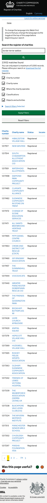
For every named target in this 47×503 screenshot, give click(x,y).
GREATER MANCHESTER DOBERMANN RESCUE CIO (18, 287)
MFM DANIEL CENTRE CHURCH (18, 238)
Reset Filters (23, 120)
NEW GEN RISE (18, 146)
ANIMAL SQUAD (15, 329)
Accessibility (13, 487)
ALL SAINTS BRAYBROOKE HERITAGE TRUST (18, 227)
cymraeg (38, 13)
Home (9, 23)
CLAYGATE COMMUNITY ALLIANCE (18, 191)
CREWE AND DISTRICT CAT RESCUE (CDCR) (18, 250)
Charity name (12, 83)
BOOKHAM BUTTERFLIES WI (18, 311)
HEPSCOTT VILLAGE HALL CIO (18, 338)
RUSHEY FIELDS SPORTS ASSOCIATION (18, 357)
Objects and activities (15, 100)
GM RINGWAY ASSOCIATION (18, 259)
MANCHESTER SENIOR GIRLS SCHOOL (18, 428)
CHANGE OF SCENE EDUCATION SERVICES (17, 215)
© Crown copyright (37, 497)
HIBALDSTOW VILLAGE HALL (18, 139)
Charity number (13, 78)
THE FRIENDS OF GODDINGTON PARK (18, 300)
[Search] (23, 50)
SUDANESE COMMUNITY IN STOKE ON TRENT (18, 202)
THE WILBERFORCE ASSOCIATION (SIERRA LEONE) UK (18, 395)
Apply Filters (23, 113)
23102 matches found (12, 62)
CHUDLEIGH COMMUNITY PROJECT (18, 438)
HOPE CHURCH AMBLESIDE (17, 320)
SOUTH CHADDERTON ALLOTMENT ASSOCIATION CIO (18, 158)
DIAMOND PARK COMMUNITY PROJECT (18, 180)
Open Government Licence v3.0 (12, 498)
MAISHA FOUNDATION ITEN (18, 448)
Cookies (3, 487)
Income (42, 132)
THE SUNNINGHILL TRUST (18, 268)
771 (21, 458)
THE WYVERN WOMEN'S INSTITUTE (18, 418)
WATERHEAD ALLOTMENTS (18, 169)
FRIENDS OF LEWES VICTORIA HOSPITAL (17, 382)
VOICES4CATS (18, 276)
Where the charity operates (18, 89)
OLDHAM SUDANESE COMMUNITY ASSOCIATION (18, 369)
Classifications (12, 94)
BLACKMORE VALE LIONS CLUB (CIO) (18, 408)
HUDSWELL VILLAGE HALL (18, 346)
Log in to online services (34, 18)
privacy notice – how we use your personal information (13, 481)
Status (30, 132)
